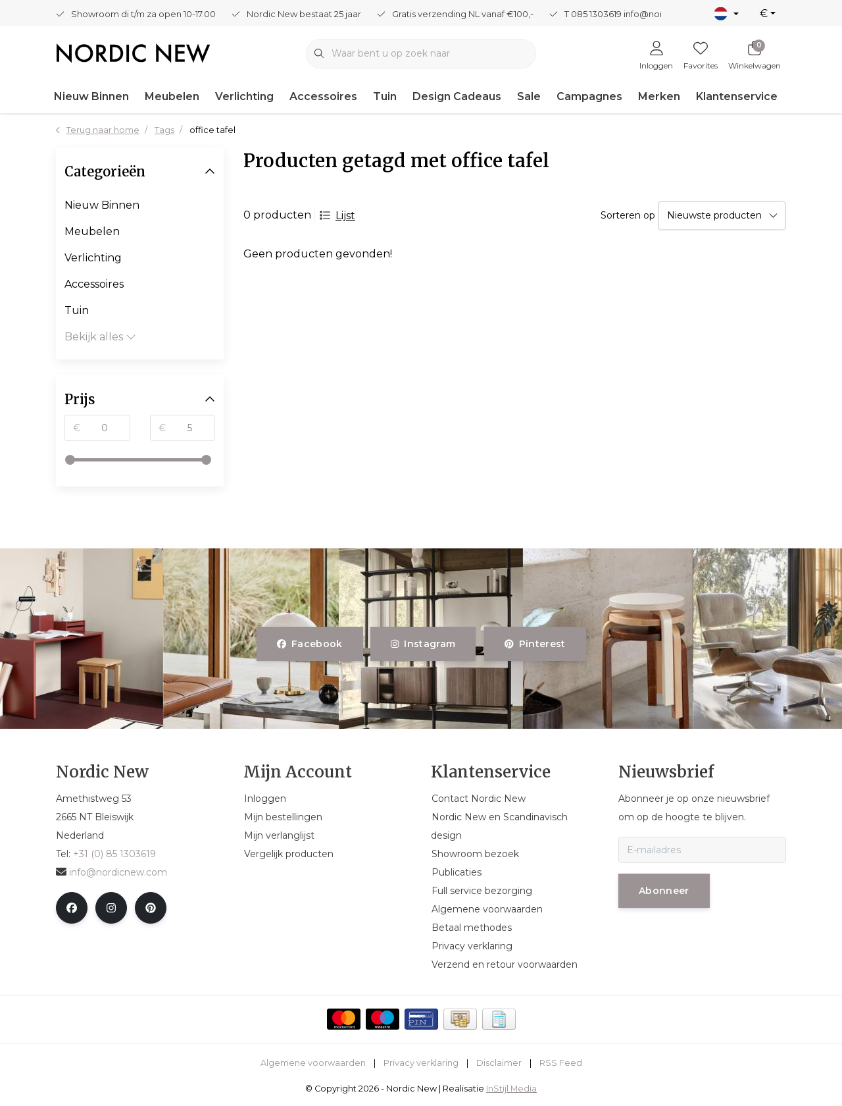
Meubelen (172, 96)
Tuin (385, 96)
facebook (310, 644)
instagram (423, 644)
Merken (659, 96)
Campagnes (589, 96)
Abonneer (664, 891)
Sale (529, 96)
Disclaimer (499, 1063)
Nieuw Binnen (91, 96)
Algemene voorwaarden (313, 1063)
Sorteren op (628, 215)
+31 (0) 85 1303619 (114, 854)
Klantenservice (737, 96)
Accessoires (323, 96)
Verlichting (244, 96)
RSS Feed (560, 1063)
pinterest (535, 644)
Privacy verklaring (421, 1063)
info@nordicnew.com (111, 872)
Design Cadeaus (456, 96)
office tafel (212, 130)
